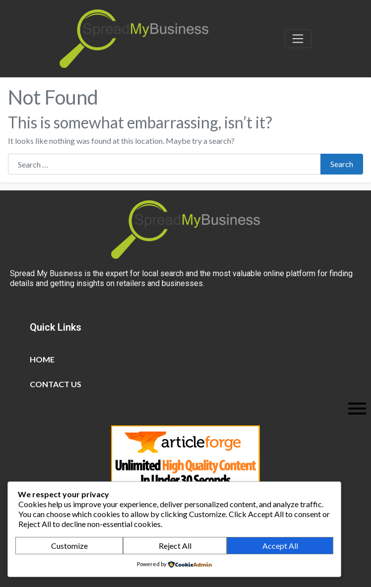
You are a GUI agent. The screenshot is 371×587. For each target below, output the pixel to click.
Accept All (280, 545)
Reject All (175, 545)
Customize (69, 545)
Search (341, 164)
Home (42, 359)
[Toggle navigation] (298, 38)
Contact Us (55, 384)
